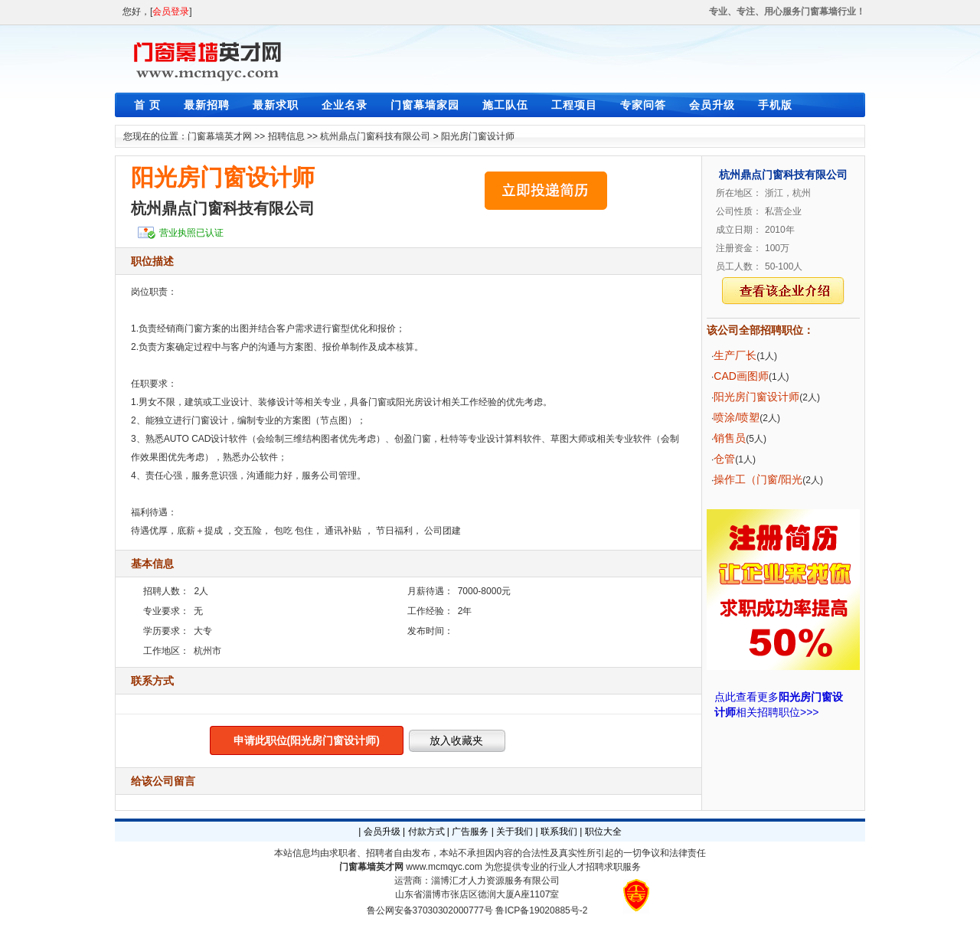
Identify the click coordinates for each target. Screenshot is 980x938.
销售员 (730, 438)
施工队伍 (505, 105)
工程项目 (574, 105)
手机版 (775, 105)
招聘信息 (286, 136)
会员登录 (170, 11)
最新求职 (276, 105)
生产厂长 (735, 355)
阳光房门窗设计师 (477, 136)
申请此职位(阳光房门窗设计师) (307, 740)
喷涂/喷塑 (737, 417)
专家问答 (643, 105)
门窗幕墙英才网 (220, 136)
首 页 (147, 105)
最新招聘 (207, 105)
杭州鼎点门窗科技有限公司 (375, 136)
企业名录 (345, 105)
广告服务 (470, 831)
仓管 (724, 459)
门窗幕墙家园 (424, 105)
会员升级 (712, 105)
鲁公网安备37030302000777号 (430, 910)
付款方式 (426, 831)
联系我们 (559, 831)
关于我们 (514, 831)
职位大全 (603, 831)
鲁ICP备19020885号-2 (541, 910)
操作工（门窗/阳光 (758, 479)
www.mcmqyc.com (444, 866)
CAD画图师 (741, 376)
